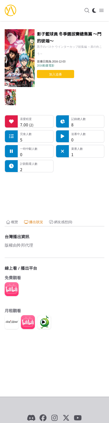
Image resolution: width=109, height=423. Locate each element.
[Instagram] (54, 417)
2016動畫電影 (45, 65)
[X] (66, 417)
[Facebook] (43, 417)
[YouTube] (78, 417)
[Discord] (31, 417)
